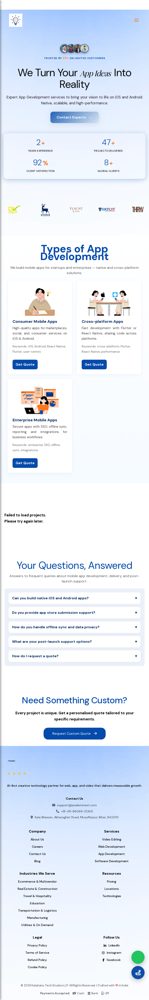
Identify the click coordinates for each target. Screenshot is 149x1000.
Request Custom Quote (74, 733)
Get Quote (25, 367)
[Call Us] (138, 972)
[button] (136, 20)
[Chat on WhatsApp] (138, 957)
